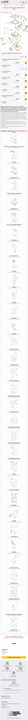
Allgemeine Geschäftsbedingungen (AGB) (10, 703)
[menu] (26, 2)
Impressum (3, 706)
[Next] (16, 5)
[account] (21, 2)
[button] (14, 643)
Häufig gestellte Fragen (6, 698)
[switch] (10, 12)
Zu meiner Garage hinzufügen (14, 657)
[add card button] (26, 63)
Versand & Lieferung (5, 707)
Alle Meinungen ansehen (14, 685)
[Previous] (12, 5)
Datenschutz (4, 704)
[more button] (23, 63)
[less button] (20, 63)
